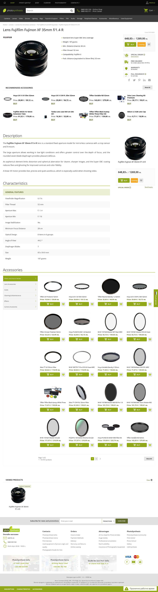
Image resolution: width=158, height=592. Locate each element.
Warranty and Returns (78, 544)
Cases (6, 290)
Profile (152, 3)
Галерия (47, 3)
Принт (25, 3)
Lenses (14, 18)
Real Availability (104, 544)
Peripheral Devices (90, 18)
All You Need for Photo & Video (109, 535)
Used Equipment (126, 18)
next (100, 458)
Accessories (103, 18)
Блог (37, 3)
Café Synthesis (132, 547)
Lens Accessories (10, 284)
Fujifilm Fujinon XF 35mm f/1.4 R (132, 162)
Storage (79, 18)
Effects (6, 301)
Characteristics (25, 589)
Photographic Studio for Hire (52, 550)
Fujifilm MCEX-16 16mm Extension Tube (22, 113)
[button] (129, 81)
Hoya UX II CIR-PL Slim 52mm (63, 95)
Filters (62, 18)
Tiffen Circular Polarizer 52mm (50, 332)
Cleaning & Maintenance (12, 295)
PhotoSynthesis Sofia (49, 535)
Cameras (7, 18)
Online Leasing (76, 547)
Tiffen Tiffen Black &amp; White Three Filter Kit (99, 113)
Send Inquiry (135, 56)
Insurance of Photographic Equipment (112, 547)
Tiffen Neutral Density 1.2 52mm (109, 297)
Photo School (131, 541)
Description (10, 589)
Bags (41, 18)
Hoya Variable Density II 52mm (108, 367)
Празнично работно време (142, 588)
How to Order (75, 535)
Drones (27, 18)
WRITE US (8, 538)
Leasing (142, 44)
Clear (148, 480)
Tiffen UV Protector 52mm (49, 297)
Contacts (75, 3)
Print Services (47, 541)
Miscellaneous (114, 18)
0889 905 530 (9, 542)
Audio (73, 18)
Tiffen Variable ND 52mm (99, 95)
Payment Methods (77, 538)
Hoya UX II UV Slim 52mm (23, 95)
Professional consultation (107, 541)
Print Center (131, 538)
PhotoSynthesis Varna (50, 538)
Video (21, 18)
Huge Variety (103, 538)
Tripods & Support (51, 18)
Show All (147, 87)
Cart (151, 10)
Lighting (35, 18)
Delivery (73, 541)
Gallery (129, 544)
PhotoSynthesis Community (136, 535)
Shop (12, 3)
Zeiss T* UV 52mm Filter (48, 367)
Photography (60, 3)
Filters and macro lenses (12, 278)
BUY (15, 103)
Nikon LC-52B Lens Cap (136, 112)
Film (67, 18)
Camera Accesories (10, 307)
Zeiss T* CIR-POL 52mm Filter (79, 402)
